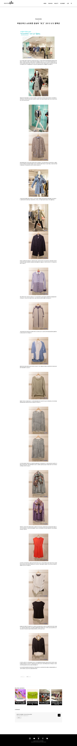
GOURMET (62, 3)
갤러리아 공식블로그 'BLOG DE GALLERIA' (24, 714)
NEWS (45, 3)
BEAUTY (56, 3)
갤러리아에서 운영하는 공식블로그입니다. (22, 715)
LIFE (68, 3)
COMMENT (17, 709)
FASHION (50, 3)
